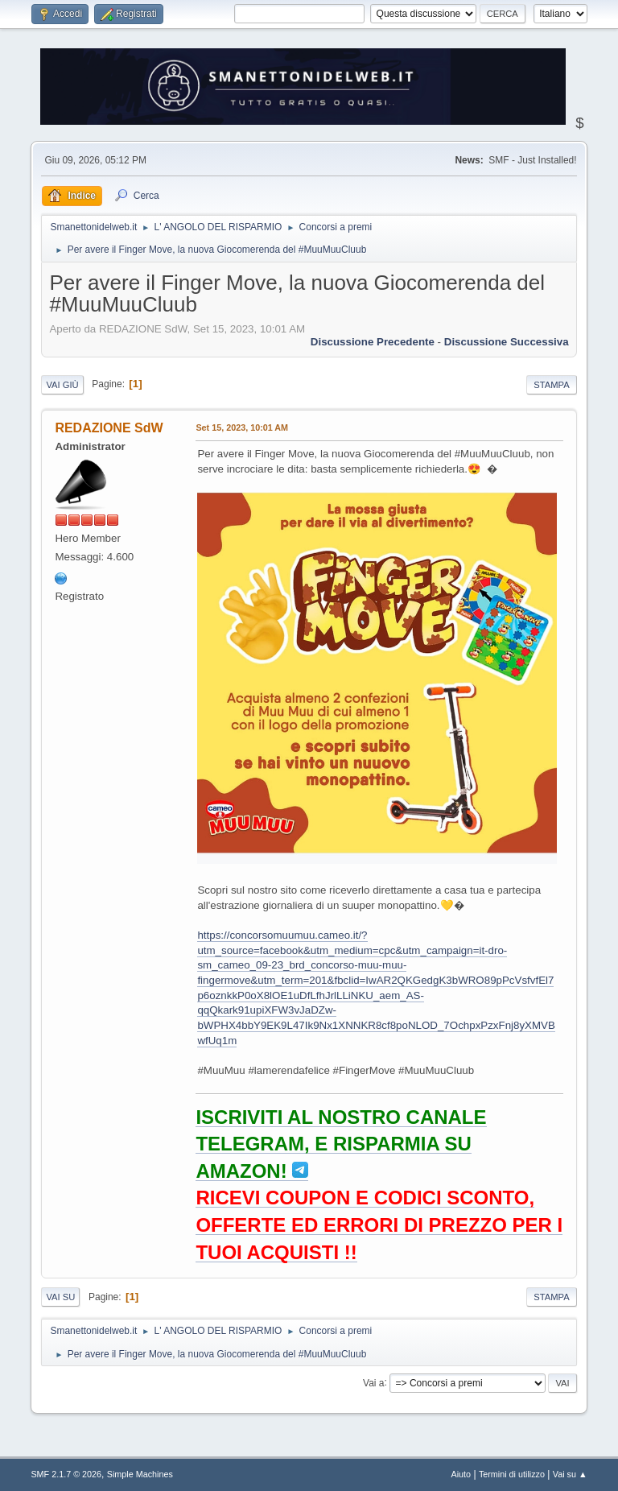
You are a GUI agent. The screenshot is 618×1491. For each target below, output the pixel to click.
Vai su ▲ (570, 1474)
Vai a (373, 1382)
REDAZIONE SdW (109, 428)
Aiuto (461, 1474)
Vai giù (62, 385)
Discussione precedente (373, 342)
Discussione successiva (506, 342)
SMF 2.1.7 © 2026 (66, 1474)
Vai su (60, 1297)
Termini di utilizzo (512, 1474)
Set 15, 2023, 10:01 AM (242, 427)
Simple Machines (140, 1474)
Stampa (551, 385)
